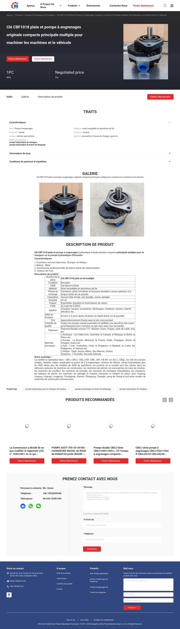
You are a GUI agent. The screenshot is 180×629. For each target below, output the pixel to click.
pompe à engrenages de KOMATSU (99, 580)
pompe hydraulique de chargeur (133, 389)
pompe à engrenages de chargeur (40, 15)
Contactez (92, 549)
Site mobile (84, 620)
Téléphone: (89, 534)
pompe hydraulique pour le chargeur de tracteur (45, 389)
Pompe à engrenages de (99, 587)
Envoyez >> (132, 608)
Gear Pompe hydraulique (99, 573)
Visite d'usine (61, 579)
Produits (19, 15)
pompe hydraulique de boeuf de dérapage (93, 389)
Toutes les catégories (98, 592)
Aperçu (10, 15)
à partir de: (89, 519)
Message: (88, 487)
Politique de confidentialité (104, 620)
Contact (59, 589)
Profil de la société (63, 573)
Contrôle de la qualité (64, 584)
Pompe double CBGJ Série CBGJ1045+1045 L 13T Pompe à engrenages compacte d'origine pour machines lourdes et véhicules (111, 454)
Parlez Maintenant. (17, 59)
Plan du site (70, 620)
